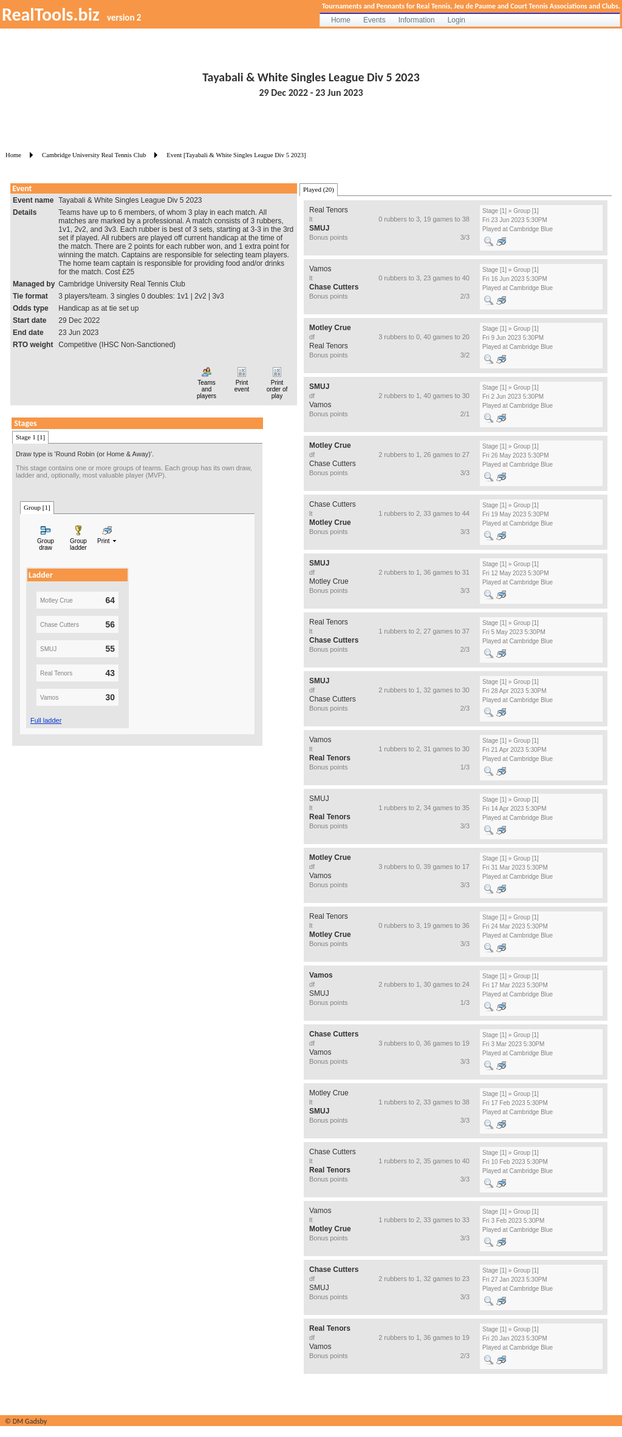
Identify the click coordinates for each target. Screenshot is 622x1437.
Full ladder (45, 720)
